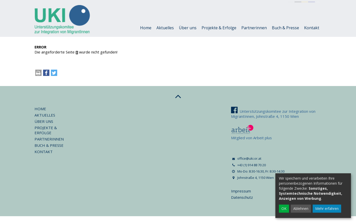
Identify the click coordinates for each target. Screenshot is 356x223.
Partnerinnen (254, 34)
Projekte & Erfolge (219, 34)
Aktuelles (165, 34)
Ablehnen (300, 208)
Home (145, 34)
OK (283, 208)
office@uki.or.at (76, 4)
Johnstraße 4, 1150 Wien (227, 4)
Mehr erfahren (327, 208)
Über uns (188, 34)
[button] (46, 80)
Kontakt (311, 34)
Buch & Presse (285, 34)
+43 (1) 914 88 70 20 (116, 4)
